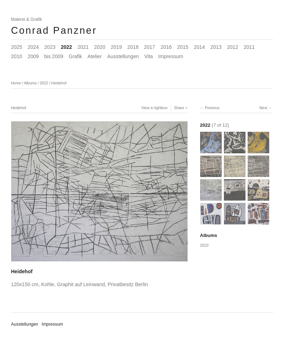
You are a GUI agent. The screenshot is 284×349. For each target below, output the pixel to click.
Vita (148, 56)
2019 (116, 47)
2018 (133, 47)
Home (16, 83)
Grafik (75, 56)
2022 (66, 47)
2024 (33, 47)
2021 (83, 47)
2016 (166, 47)
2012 (232, 47)
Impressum (170, 56)
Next (263, 108)
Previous (212, 108)
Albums (30, 83)
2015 (182, 47)
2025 (16, 47)
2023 (49, 47)
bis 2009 (53, 56)
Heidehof (59, 83)
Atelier (94, 56)
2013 (215, 47)
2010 (16, 56)
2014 (199, 47)
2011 (249, 47)
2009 (33, 56)
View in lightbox (154, 108)
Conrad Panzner (54, 30)
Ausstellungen (123, 56)
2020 (99, 47)
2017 (149, 47)
